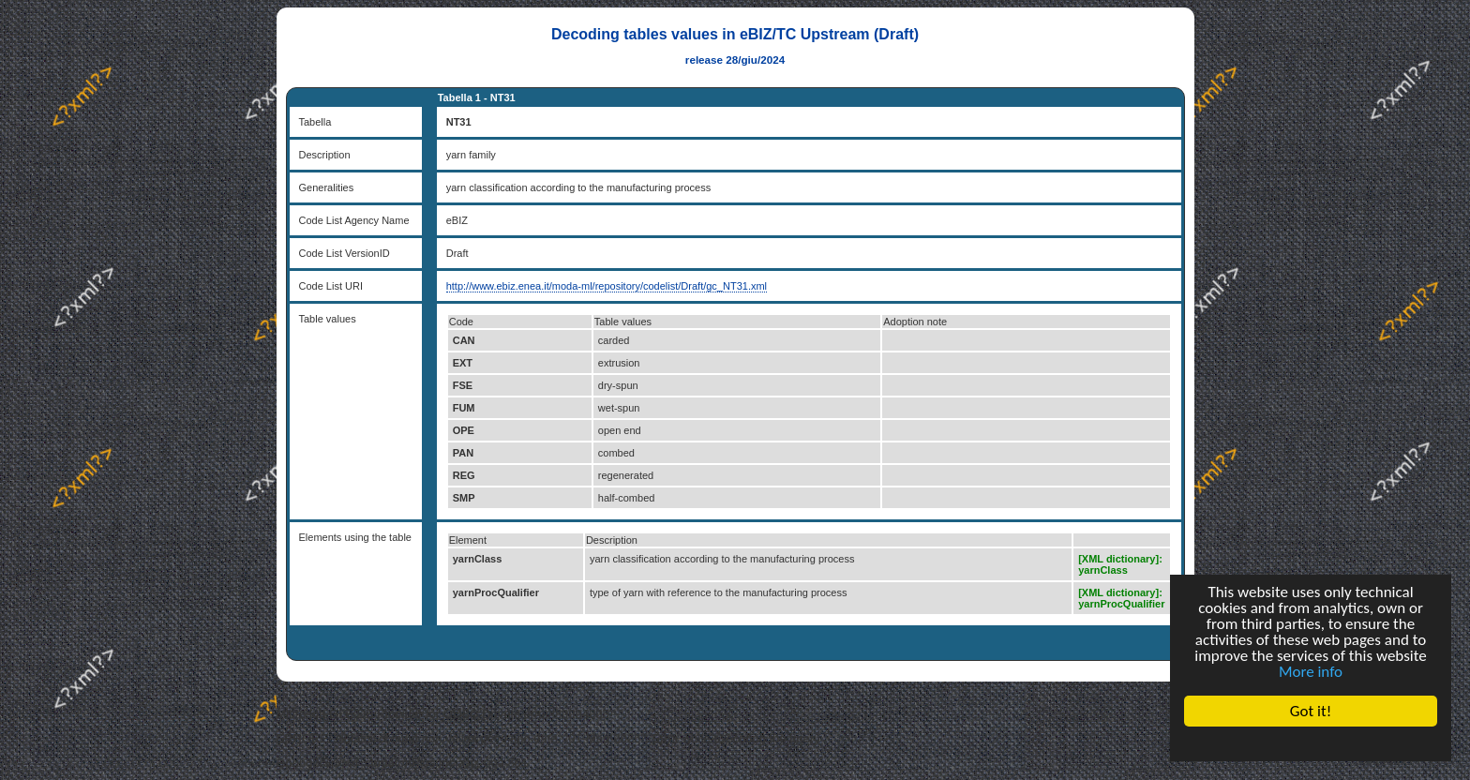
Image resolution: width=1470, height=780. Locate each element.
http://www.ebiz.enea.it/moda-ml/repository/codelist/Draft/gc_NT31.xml (606, 286)
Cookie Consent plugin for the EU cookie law (1311, 743)
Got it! (1310, 711)
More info (1310, 672)
